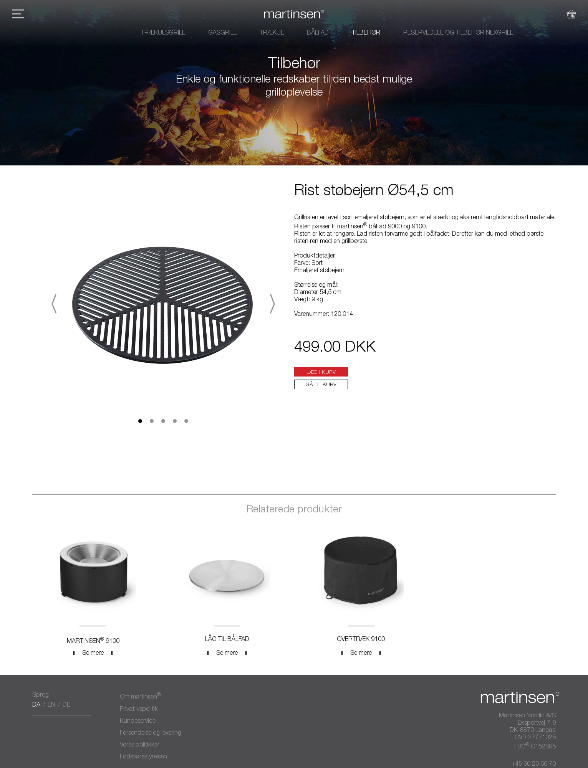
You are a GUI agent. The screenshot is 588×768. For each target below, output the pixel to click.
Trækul (272, 33)
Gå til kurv (321, 385)
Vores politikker (139, 745)
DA (36, 705)
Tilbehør (366, 33)
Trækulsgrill (163, 33)
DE (66, 705)
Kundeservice (138, 721)
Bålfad (318, 33)
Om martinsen (140, 696)
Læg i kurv (321, 372)
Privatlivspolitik (139, 710)
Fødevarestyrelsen (143, 757)
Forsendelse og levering (150, 733)
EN (51, 705)
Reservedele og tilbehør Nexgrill (458, 33)
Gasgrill (222, 33)
